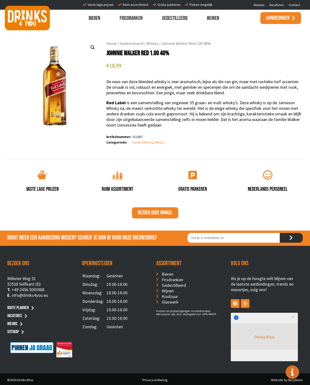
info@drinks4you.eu (30, 295)
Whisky (152, 43)
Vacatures (276, 5)
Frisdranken (131, 18)
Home (111, 43)
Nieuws (259, 5)
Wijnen (213, 18)
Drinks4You (250, 320)
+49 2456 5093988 (28, 289)
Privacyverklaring (155, 378)
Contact (294, 5)
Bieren (94, 18)
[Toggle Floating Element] (292, 372)
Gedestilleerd (174, 18)
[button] (92, 47)
